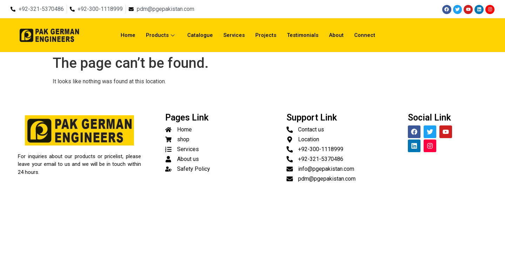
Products (160, 35)
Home (128, 35)
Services (234, 35)
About (336, 35)
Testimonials (302, 35)
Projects (265, 35)
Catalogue (200, 35)
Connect (364, 35)
